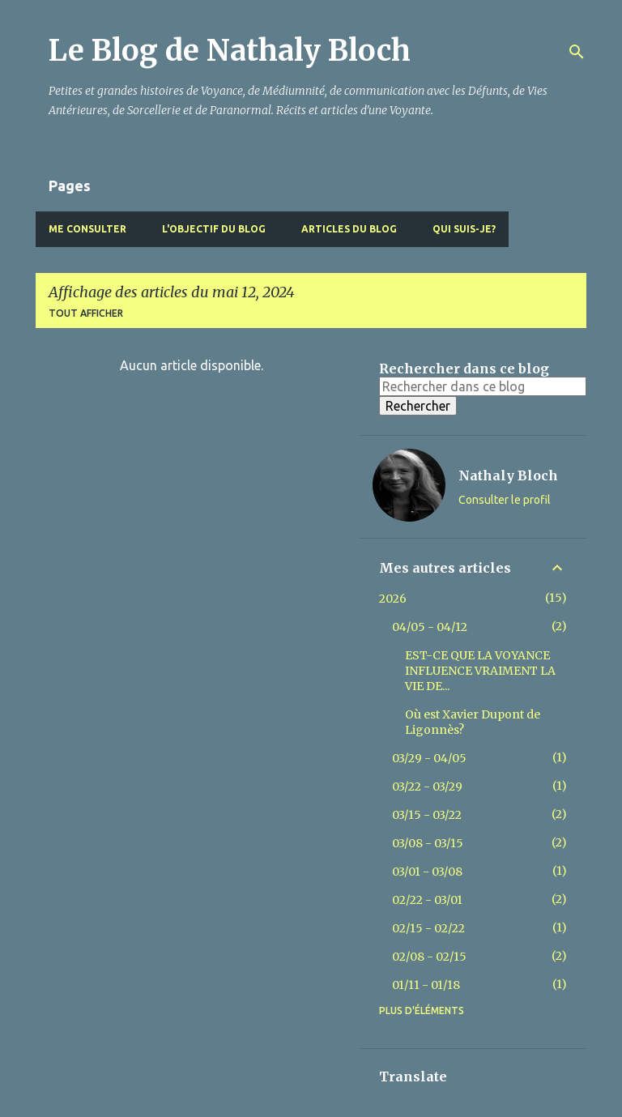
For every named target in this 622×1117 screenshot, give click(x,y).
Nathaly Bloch (508, 475)
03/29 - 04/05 (429, 758)
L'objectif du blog (214, 229)
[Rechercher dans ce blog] (482, 386)
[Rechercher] (576, 51)
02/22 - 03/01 (427, 900)
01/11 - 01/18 (426, 985)
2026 (393, 598)
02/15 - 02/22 (428, 928)
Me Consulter (87, 229)
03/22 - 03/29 (427, 786)
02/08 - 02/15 (429, 956)
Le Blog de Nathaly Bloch (230, 50)
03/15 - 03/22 (427, 815)
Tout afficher (86, 313)
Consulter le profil (504, 499)
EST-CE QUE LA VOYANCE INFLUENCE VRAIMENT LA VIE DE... (480, 670)
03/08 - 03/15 (427, 843)
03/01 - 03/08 (427, 871)
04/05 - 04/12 (429, 627)
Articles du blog (349, 229)
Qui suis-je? (464, 229)
